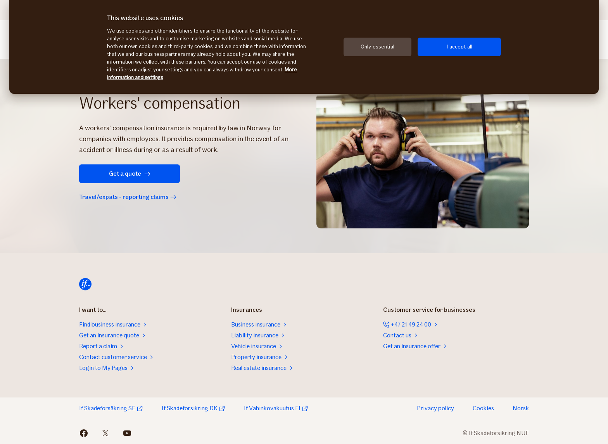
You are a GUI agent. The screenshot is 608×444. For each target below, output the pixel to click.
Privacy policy (435, 408)
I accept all (459, 46)
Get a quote (129, 173)
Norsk (521, 408)
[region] (304, 47)
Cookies (483, 408)
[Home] (85, 284)
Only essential (377, 46)
